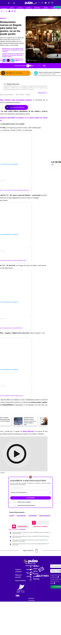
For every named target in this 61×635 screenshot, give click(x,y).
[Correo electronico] (30, 487)
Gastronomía (33, 515)
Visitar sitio (42, 93)
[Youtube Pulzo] (45, 3)
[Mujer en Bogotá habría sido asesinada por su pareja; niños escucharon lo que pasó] (44, 421)
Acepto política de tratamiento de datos (26, 505)
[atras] (42, 421)
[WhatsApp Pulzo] (52, 3)
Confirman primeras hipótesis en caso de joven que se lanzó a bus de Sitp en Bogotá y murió (30, 421)
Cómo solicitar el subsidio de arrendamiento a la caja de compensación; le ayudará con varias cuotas (30, 540)
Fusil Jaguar (37, 7)
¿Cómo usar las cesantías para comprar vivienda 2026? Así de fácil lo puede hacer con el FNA (30, 537)
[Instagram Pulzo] (49, 3)
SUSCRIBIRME (30, 498)
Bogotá (3, 18)
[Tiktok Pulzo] (42, 3)
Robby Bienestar (44, 515)
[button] (4, 60)
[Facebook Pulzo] (36, 3)
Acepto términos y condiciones (24, 502)
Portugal (28, 7)
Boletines (57, 7)
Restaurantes (21, 515)
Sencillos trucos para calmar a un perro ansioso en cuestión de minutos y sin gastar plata (30, 544)
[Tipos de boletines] (30, 492)
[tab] (20, 526)
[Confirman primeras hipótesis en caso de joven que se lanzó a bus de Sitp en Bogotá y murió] (18, 421)
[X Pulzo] (39, 3)
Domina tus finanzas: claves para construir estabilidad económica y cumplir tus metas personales (31, 533)
